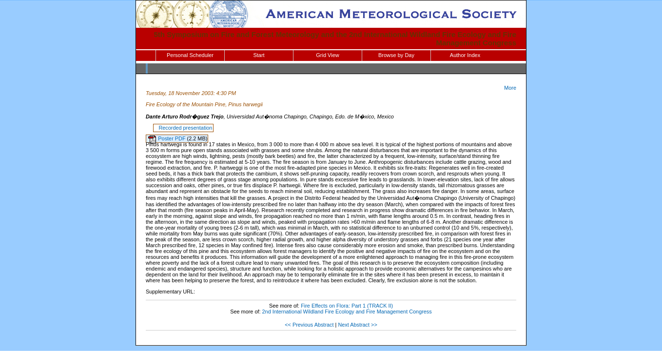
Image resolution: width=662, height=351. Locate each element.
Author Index (465, 55)
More (510, 88)
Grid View (327, 55)
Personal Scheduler (190, 55)
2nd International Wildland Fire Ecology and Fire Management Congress (347, 311)
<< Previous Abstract (309, 325)
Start (258, 55)
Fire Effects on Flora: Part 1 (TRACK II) (347, 306)
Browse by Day (396, 55)
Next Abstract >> (357, 325)
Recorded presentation (184, 128)
